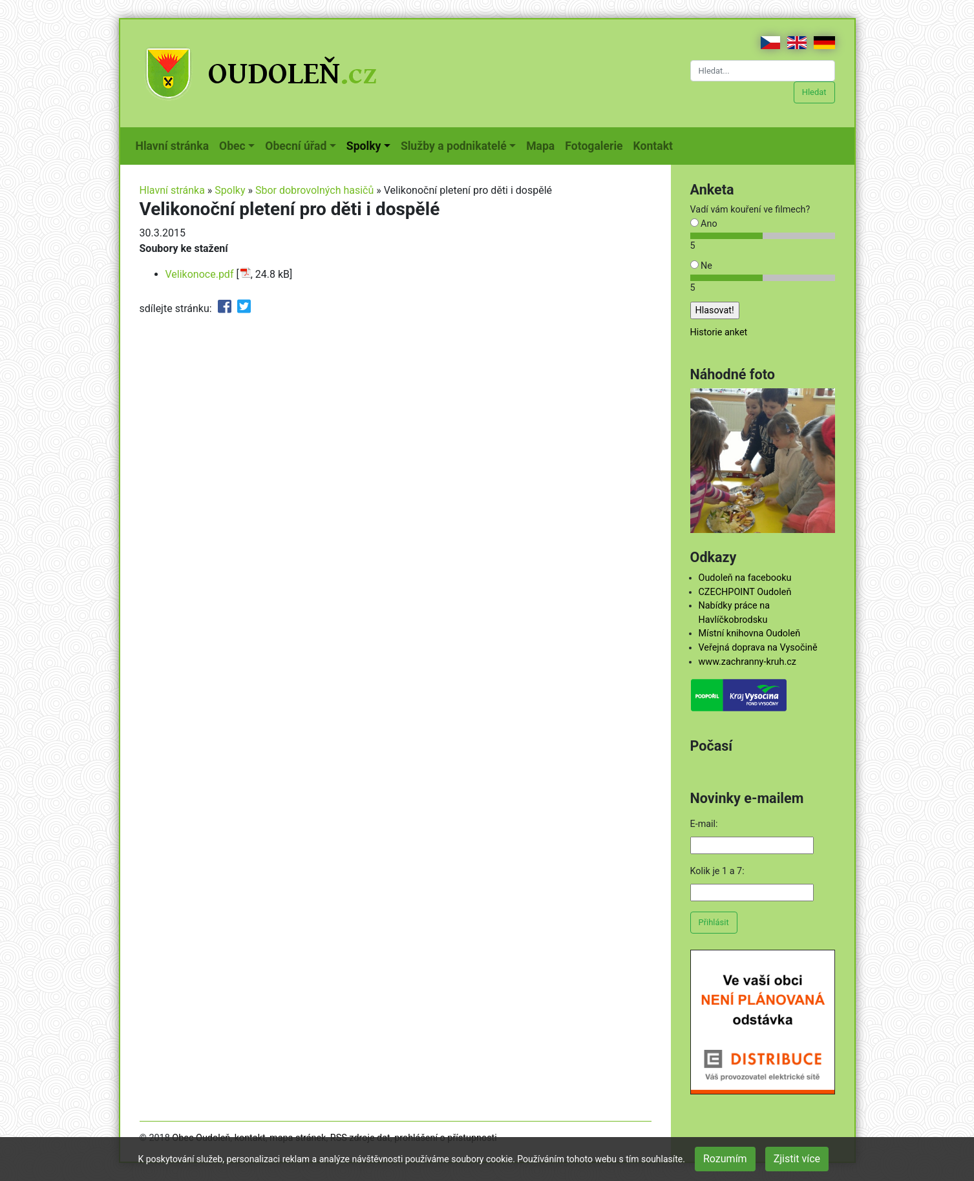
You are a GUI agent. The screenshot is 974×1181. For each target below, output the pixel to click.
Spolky (230, 190)
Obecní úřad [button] (295, 146)
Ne (701, 265)
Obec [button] (232, 146)
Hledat (814, 92)
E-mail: (704, 824)
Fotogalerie (596, 144)
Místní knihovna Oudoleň (750, 633)
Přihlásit (714, 922)
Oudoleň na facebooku (745, 577)
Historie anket (719, 332)
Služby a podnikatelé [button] (454, 146)
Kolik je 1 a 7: (717, 871)
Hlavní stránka (175, 144)
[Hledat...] (762, 70)
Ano (703, 223)
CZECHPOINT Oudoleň (745, 592)
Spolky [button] (363, 146)
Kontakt (655, 144)
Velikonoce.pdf (199, 274)
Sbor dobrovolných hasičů (314, 190)
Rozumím (725, 1159)
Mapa (543, 144)
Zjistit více (797, 1159)
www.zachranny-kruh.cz (747, 661)
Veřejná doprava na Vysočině (758, 647)
